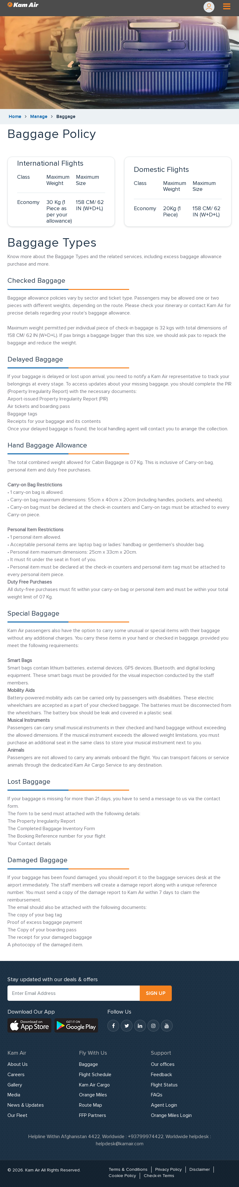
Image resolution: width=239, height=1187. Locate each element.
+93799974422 (145, 1136)
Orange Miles (93, 1095)
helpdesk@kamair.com (119, 1144)
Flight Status (164, 1085)
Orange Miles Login (171, 1115)
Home (15, 117)
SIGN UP (156, 993)
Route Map (90, 1105)
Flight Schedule (95, 1074)
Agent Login (164, 1105)
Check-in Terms (159, 1175)
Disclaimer (200, 1169)
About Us (17, 1064)
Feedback (161, 1074)
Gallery (14, 1085)
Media (13, 1095)
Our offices (163, 1064)
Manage (38, 117)
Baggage (88, 1064)
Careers (16, 1074)
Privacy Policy (168, 1169)
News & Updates (25, 1105)
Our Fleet (17, 1115)
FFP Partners (92, 1115)
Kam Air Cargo (94, 1085)
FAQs (156, 1095)
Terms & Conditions (128, 1169)
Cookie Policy (122, 1175)
